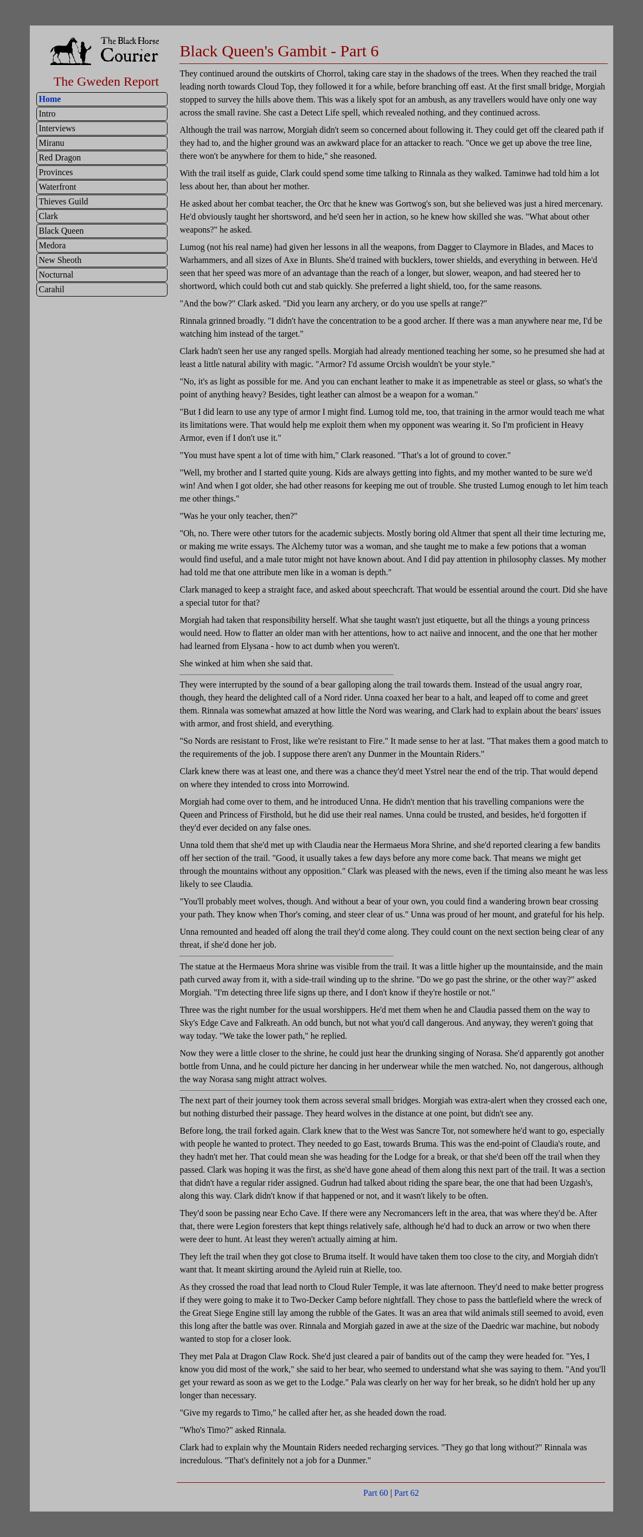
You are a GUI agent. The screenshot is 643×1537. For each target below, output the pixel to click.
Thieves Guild (63, 201)
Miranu (51, 142)
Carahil (51, 289)
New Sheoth (59, 260)
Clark (48, 216)
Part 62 (406, 1492)
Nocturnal (55, 274)
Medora (52, 245)
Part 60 (375, 1492)
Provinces (55, 172)
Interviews (56, 128)
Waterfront (57, 186)
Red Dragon (59, 157)
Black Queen (60, 230)
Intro (46, 113)
